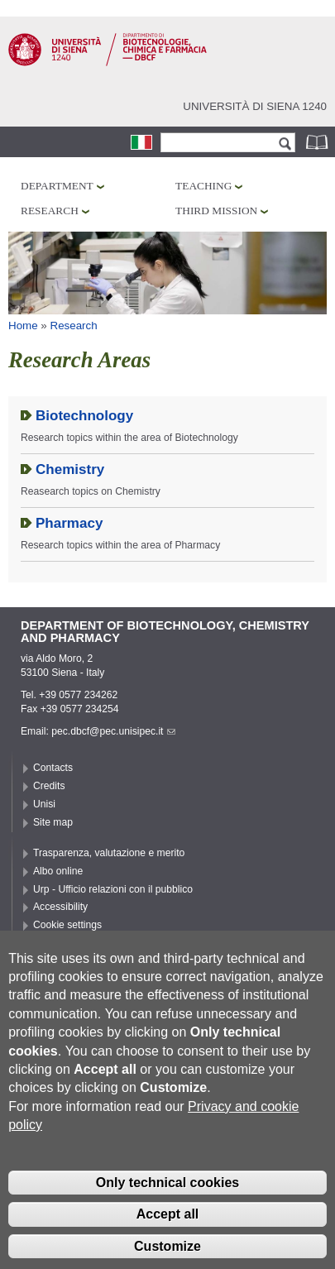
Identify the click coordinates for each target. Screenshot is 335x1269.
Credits (49, 786)
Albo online (58, 871)
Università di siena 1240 (255, 106)
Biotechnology (84, 416)
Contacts (53, 767)
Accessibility (60, 906)
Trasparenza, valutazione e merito (108, 853)
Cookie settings (67, 925)
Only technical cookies (167, 1207)
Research (50, 210)
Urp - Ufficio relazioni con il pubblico (113, 889)
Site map (53, 822)
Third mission (216, 210)
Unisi (44, 804)
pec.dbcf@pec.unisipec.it (113, 731)
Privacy (49, 943)
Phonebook (318, 142)
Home (23, 325)
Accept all (167, 1238)
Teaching (203, 186)
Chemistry (70, 469)
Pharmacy (69, 523)
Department (57, 186)
